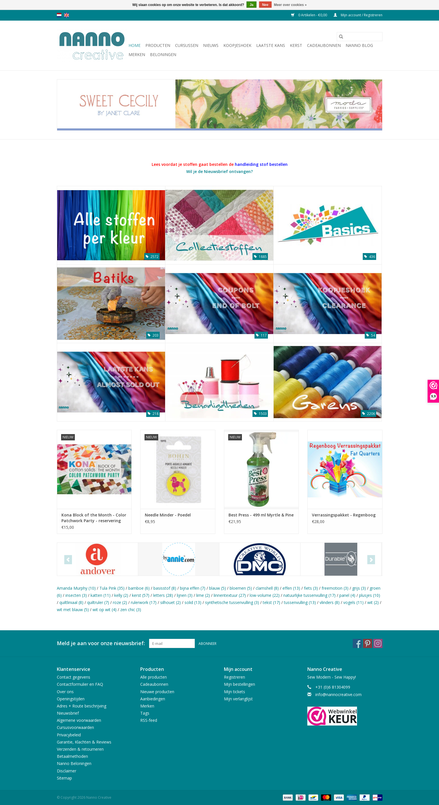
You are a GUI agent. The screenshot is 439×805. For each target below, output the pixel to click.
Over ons (65, 691)
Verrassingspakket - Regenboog (344, 515)
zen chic (130, 609)
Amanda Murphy (76, 588)
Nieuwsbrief (68, 713)
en (66, 15)
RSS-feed (148, 720)
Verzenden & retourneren (80, 749)
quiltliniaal (71, 602)
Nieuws (211, 45)
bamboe (139, 588)
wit (373, 602)
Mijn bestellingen (239, 684)
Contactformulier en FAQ (80, 684)
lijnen (185, 595)
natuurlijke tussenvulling (309, 595)
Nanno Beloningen (74, 763)
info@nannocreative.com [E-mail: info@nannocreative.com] (338, 694)
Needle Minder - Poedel (168, 515)
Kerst (296, 45)
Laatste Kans (270, 45)
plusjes (369, 595)
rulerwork (144, 602)
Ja (251, 5)
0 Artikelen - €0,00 (309, 15)
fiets (311, 588)
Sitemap (64, 778)
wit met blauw (73, 609)
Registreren (234, 677)
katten (101, 595)
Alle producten (153, 677)
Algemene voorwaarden (79, 720)
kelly (121, 595)
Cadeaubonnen (324, 45)
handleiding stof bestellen (261, 164)
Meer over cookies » (290, 5)
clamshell (267, 588)
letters (163, 595)
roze (120, 602)
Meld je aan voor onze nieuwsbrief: (101, 643)
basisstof (164, 588)
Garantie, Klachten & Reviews (84, 742)
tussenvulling (300, 602)
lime (203, 595)
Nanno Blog (359, 45)
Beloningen (163, 54)
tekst (271, 602)
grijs (359, 588)
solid (193, 602)
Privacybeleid (69, 735)
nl (59, 15)
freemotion (335, 588)
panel (347, 595)
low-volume (265, 595)
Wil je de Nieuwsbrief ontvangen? (219, 171)
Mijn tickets (234, 691)
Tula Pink (112, 588)
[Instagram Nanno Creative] (377, 643)
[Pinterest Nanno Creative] (367, 643)
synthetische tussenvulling (232, 602)
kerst (140, 595)
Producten (157, 45)
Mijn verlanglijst (238, 698)
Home (135, 45)
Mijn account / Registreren (358, 15)
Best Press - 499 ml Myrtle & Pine (261, 515)
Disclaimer (66, 771)
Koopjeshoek (237, 45)
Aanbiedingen (152, 698)
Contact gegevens (73, 677)
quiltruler (98, 602)
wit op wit (105, 609)
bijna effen (192, 588)
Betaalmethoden (72, 756)
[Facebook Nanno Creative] (357, 643)
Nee (265, 5)
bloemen (241, 588)
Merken (137, 54)
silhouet (170, 602)
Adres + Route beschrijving (81, 706)
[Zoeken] (359, 36)
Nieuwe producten (157, 691)
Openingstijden (71, 698)
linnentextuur (230, 595)
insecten (76, 595)
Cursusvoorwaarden (75, 727)
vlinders (330, 602)
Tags (144, 713)
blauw (217, 588)
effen (291, 588)
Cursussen (186, 45)
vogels (353, 602)
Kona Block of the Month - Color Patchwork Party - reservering (93, 517)
